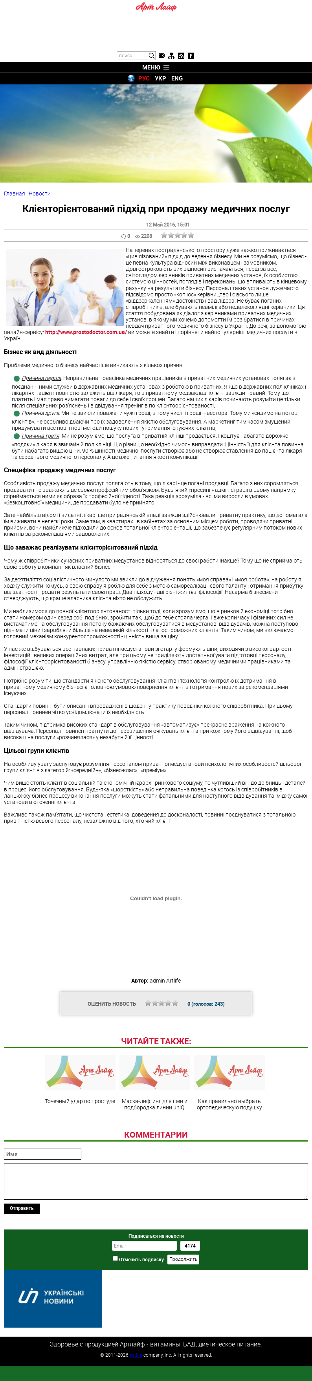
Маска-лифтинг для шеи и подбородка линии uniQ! (154, 1136)
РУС (144, 78)
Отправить (22, 1262)
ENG (177, 78)
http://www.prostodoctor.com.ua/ (86, 332)
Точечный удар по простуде (80, 1133)
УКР (160, 78)
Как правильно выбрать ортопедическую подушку (229, 1136)
